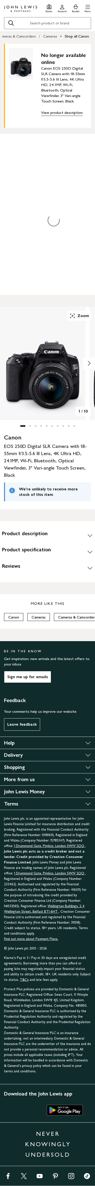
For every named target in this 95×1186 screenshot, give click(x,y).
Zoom (79, 316)
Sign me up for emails (27, 676)
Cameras (50, 36)
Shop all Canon (77, 36)
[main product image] (25, 85)
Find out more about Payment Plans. (31, 939)
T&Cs (24, 980)
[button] (87, 7)
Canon (13, 617)
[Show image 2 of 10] (89, 363)
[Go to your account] (62, 7)
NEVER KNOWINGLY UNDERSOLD (48, 1144)
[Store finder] (49, 7)
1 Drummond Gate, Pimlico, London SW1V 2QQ (49, 846)
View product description (62, 112)
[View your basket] (75, 7)
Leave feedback (22, 724)
